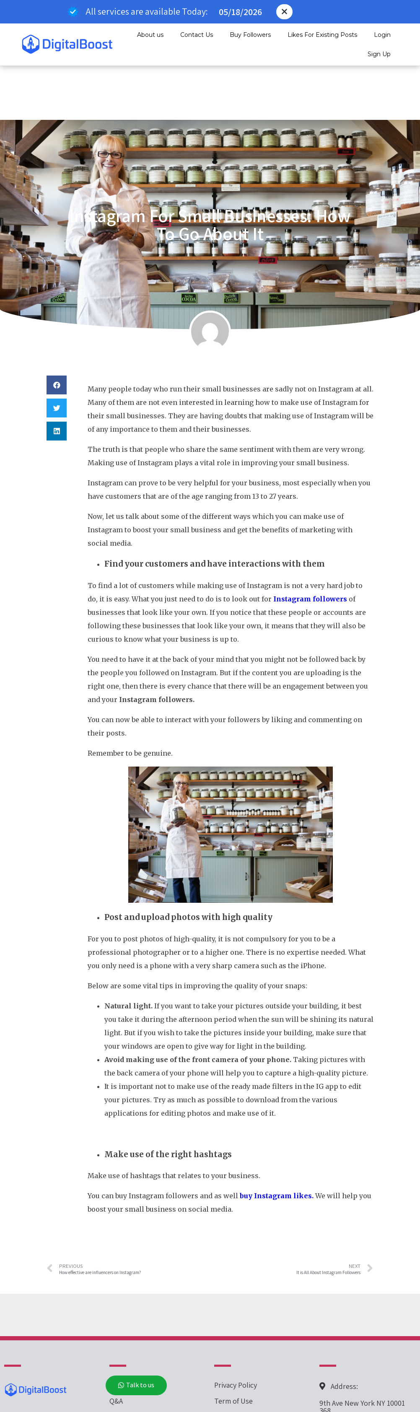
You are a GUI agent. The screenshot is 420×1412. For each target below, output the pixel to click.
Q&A (116, 1346)
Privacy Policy (235, 1330)
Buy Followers (250, 35)
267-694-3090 (340, 1390)
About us (150, 35)
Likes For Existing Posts (322, 35)
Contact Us (196, 35)
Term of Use (233, 1346)
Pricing (120, 1330)
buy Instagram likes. (277, 1141)
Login (382, 35)
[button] (284, 11)
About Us (124, 1362)
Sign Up (379, 54)
